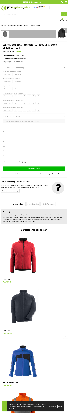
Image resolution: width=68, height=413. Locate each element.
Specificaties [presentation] (33, 204)
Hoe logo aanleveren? (41, 354)
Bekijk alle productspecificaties (13, 62)
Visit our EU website (41, 387)
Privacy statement (40, 379)
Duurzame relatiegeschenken (10, 374)
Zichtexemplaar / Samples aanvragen (46, 357)
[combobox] (31, 14)
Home (3, 25)
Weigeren (60, 406)
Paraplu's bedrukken (7, 385)
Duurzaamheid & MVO (41, 360)
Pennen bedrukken (6, 369)
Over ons (37, 369)
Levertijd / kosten (40, 344)
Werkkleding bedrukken (13, 25)
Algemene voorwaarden (42, 385)
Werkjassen (25, 25)
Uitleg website (39, 346)
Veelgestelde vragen (41, 341)
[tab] (19, 204)
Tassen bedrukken (6, 371)
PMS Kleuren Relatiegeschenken (45, 352)
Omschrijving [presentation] (19, 204)
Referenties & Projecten (42, 377)
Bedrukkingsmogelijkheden (43, 349)
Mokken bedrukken (6, 379)
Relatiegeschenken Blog (42, 374)
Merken (3, 387)
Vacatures (38, 371)
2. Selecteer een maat (11, 116)
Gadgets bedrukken (7, 377)
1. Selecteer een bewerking (13, 67)
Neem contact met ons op (10, 191)
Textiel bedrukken (6, 382)
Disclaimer (38, 382)
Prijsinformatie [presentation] (48, 204)
